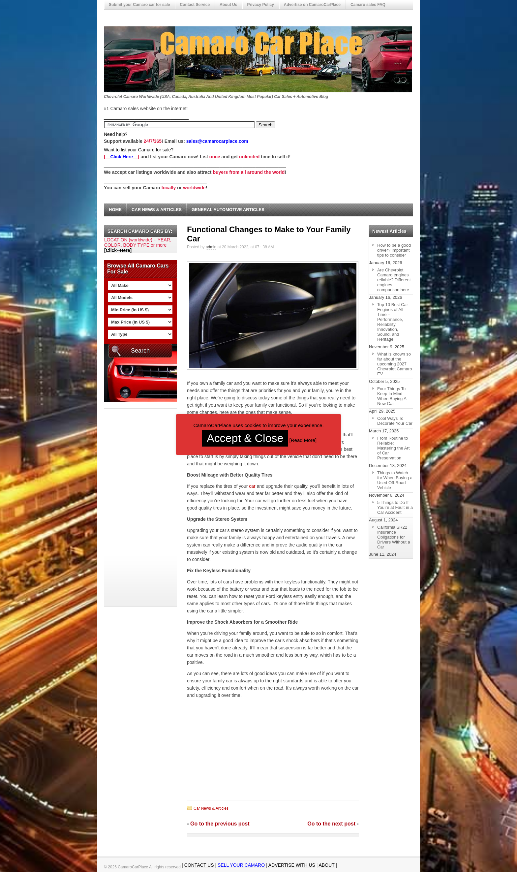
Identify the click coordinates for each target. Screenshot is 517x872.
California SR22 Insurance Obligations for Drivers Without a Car (393, 537)
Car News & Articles (157, 209)
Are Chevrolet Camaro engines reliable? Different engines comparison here (394, 279)
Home (115, 209)
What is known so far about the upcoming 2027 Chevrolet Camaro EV (394, 364)
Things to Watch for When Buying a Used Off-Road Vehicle (394, 480)
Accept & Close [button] (245, 438)
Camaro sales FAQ (367, 4)
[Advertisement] (130, 508)
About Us (228, 4)
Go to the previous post (220, 823)
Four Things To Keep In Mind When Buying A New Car (392, 396)
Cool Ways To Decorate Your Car (394, 421)
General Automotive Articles (228, 209)
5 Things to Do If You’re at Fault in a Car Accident (395, 507)
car (252, 486)
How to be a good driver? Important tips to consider (394, 250)
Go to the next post (331, 823)
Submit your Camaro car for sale (139, 4)
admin (211, 247)
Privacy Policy (260, 4)
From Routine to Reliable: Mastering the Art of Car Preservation (393, 448)
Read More (303, 440)
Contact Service (195, 4)
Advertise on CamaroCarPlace (312, 4)
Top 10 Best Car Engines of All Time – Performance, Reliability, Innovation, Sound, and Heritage (392, 322)
